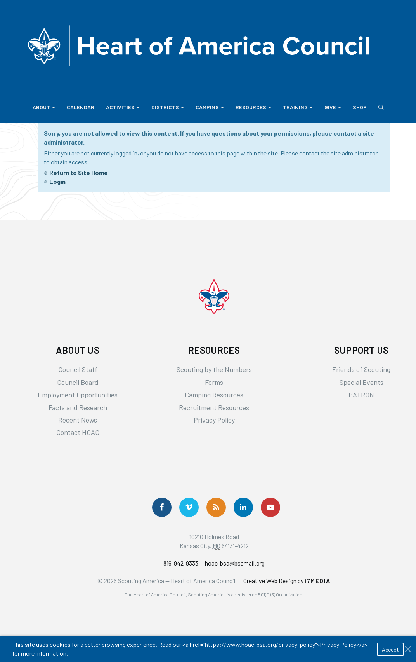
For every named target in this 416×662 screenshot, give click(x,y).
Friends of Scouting (361, 369)
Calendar (80, 107)
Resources (253, 107)
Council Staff (77, 369)
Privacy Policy (214, 420)
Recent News (77, 420)
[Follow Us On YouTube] (270, 507)
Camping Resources (214, 394)
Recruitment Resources (214, 407)
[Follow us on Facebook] (162, 507)
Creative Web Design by (287, 580)
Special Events (361, 382)
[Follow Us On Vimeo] (189, 507)
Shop (360, 107)
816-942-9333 (180, 563)
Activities (123, 107)
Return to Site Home (78, 172)
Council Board (78, 382)
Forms (214, 382)
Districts (167, 107)
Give (332, 107)
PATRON (361, 394)
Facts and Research (78, 407)
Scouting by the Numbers (214, 369)
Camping (210, 107)
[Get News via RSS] (216, 507)
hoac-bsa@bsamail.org (235, 563)
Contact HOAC (77, 432)
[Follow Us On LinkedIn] (243, 507)
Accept (390, 649)
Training (298, 107)
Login (57, 181)
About (44, 107)
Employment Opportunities (78, 394)
